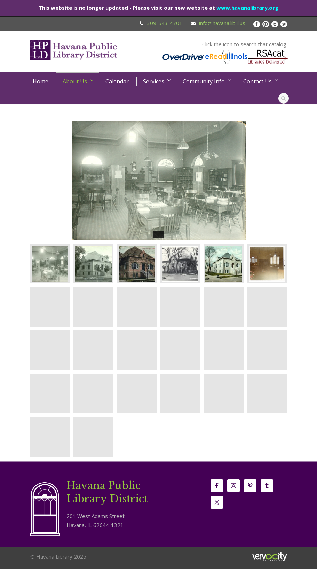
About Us (75, 81)
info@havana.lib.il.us (222, 22)
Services (153, 81)
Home (40, 81)
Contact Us (257, 81)
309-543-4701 (164, 22)
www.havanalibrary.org (247, 7)
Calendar (117, 81)
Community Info (204, 81)
